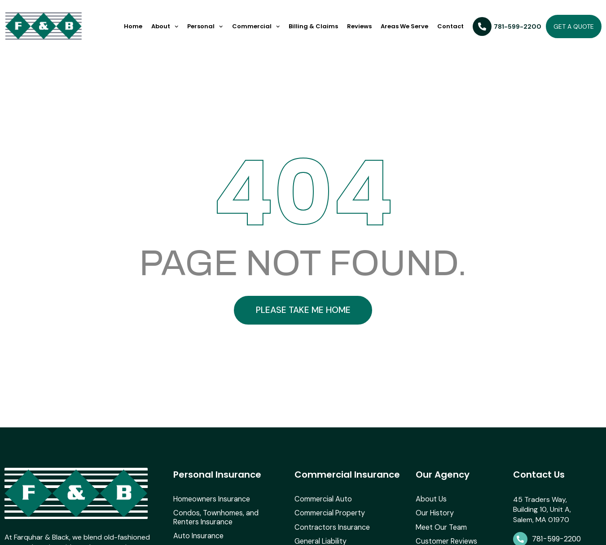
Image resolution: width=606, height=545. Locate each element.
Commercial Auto (322, 506)
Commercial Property (329, 520)
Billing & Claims (313, 26)
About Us (431, 506)
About (164, 26)
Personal (205, 26)
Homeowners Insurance (211, 506)
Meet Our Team (441, 534)
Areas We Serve (404, 26)
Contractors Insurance (331, 534)
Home (133, 26)
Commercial (256, 26)
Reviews (359, 26)
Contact (450, 26)
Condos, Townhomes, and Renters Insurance (229, 524)
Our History (434, 520)
